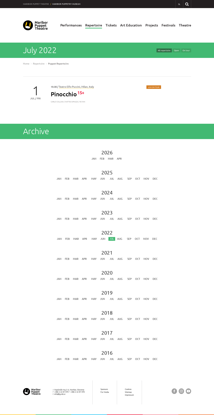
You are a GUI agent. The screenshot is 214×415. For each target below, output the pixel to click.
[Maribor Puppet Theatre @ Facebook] (174, 391)
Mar (110, 158)
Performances (71, 25)
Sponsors (104, 389)
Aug (120, 178)
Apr (119, 158)
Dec (155, 178)
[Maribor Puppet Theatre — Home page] (35, 25)
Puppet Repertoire (58, 63)
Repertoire (93, 25)
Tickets (111, 25)
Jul (112, 178)
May (93, 178)
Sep (129, 178)
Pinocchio (64, 94)
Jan (93, 158)
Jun (102, 178)
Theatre (185, 25)
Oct (137, 178)
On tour (186, 50)
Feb (102, 158)
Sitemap (128, 392)
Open (176, 50)
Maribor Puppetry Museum (66, 4)
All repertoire (164, 50)
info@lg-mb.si (59, 394)
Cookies (128, 389)
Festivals (168, 25)
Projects (151, 25)
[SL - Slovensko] (179, 4)
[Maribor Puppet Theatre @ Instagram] (181, 391)
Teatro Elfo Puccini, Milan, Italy (76, 86)
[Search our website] (187, 4)
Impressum (129, 395)
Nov (146, 178)
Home (26, 63)
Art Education (131, 25)
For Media (105, 392)
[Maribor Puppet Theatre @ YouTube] (188, 391)
